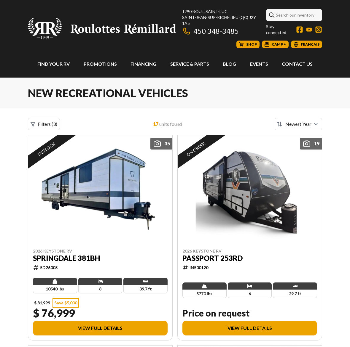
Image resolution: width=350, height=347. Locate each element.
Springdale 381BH (66, 258)
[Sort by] (298, 124)
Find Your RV (53, 64)
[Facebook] (299, 29)
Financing (143, 64)
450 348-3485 (210, 31)
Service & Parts (189, 64)
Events (259, 64)
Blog (229, 64)
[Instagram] (318, 29)
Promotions (100, 64)
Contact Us (297, 64)
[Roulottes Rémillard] (102, 29)
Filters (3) (44, 124)
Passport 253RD (212, 258)
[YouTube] (309, 29)
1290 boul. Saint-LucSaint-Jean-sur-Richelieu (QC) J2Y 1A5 (219, 17)
